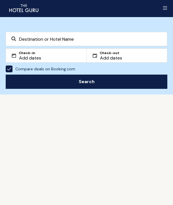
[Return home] (23, 8)
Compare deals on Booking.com (40, 68)
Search (87, 82)
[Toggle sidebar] (165, 8)
